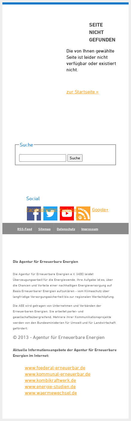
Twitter (50, 209)
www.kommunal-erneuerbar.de (57, 374)
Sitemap (44, 229)
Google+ (100, 209)
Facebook (34, 209)
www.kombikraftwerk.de (50, 380)
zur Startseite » (82, 91)
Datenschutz (66, 229)
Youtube (67, 209)
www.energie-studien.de (50, 386)
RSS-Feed (81, 212)
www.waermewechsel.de (51, 392)
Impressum (89, 229)
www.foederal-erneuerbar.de (55, 367)
